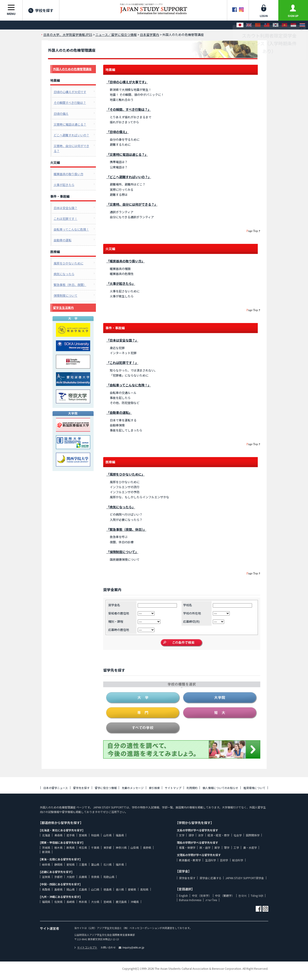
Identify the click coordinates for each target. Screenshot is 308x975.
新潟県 (46, 852)
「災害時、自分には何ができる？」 (132, 204)
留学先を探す (81, 787)
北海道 (46, 835)
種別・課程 (115, 621)
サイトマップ (173, 787)
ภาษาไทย (211, 900)
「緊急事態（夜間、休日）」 (126, 529)
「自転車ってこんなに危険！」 (128, 385)
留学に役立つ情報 (106, 787)
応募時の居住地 (118, 630)
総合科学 (237, 860)
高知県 (144, 889)
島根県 (58, 889)
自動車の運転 (62, 240)
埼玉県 (83, 847)
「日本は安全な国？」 (122, 340)
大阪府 (70, 877)
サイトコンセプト (85, 947)
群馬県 (70, 847)
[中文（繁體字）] (266, 25)
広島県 (83, 889)
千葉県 (95, 847)
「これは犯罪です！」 (122, 362)
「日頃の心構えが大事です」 (127, 82)
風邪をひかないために (68, 263)
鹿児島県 (121, 902)
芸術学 (224, 860)
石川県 (107, 864)
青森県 (58, 835)
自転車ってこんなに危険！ (71, 229)
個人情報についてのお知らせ (220, 787)
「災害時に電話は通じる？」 (127, 154)
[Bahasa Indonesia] (293, 25)
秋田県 (95, 835)
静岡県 (58, 864)
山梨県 (135, 847)
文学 (181, 835)
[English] (248, 25)
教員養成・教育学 (190, 860)
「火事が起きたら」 (120, 283)
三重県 (83, 864)
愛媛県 (132, 889)
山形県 (107, 835)
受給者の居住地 (118, 613)
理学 (226, 847)
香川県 (120, 889)
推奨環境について (254, 787)
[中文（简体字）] (257, 25)
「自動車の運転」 (119, 412)
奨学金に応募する (210, 878)
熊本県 (83, 902)
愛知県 (70, 864)
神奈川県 (121, 847)
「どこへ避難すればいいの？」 (128, 177)
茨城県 (46, 847)
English (183, 895)
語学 (191, 835)
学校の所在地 (192, 613)
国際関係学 (253, 835)
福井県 (120, 864)
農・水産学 (250, 847)
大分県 (95, 902)
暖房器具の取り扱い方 (68, 174)
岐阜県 (46, 864)
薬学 (217, 847)
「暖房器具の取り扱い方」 (125, 261)
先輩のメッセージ (133, 787)
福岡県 (46, 902)
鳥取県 (46, 889)
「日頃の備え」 (117, 131)
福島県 (120, 835)
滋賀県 (46, 877)
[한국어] (275, 25)
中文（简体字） (201, 895)
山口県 (95, 889)
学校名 (187, 605)
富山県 (95, 864)
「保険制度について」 (122, 551)
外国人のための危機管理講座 (72, 69)
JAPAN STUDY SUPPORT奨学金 (244, 878)
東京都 (107, 847)
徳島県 (107, 889)
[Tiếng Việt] (284, 25)
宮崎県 (107, 902)
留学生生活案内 (63, 307)
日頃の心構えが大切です (70, 92)
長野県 (147, 847)
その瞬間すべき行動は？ (70, 102)
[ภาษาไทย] (302, 25)
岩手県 (70, 835)
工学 (236, 847)
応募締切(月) (191, 621)
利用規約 (192, 787)
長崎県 (70, 902)
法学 (200, 835)
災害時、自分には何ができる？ (71, 148)
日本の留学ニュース (55, 787)
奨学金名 (114, 605)
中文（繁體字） (224, 895)
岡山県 (70, 889)
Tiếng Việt (257, 895)
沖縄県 (135, 902)
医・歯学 (205, 847)
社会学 (238, 835)
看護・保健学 (187, 847)
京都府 (58, 877)
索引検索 (154, 787)
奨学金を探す (187, 878)
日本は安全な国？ (65, 208)
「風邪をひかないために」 (125, 474)
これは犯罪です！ (65, 218)
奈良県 (95, 877)
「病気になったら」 (120, 507)
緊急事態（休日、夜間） (70, 285)
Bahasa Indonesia (190, 900)
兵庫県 (83, 877)
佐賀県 (58, 902)
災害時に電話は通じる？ (70, 124)
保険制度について (65, 295)
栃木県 (58, 847)
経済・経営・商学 (218, 835)
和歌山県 (108, 877)
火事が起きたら (64, 185)
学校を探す (40, 10)
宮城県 (83, 835)
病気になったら (64, 274)
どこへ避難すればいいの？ (71, 135)
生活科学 (210, 860)
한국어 (242, 895)
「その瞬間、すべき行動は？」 (128, 109)
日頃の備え (61, 113)
